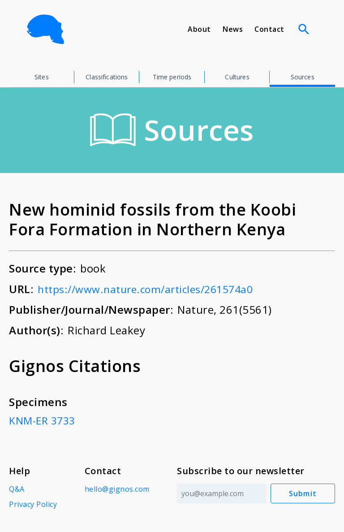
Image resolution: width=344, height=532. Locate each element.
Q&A (17, 489)
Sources (302, 77)
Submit (303, 493)
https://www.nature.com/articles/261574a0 (151, 288)
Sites (41, 77)
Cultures (237, 77)
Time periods (172, 77)
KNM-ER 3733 (44, 420)
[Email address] (220, 493)
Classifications (107, 77)
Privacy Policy (33, 504)
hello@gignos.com (116, 489)
